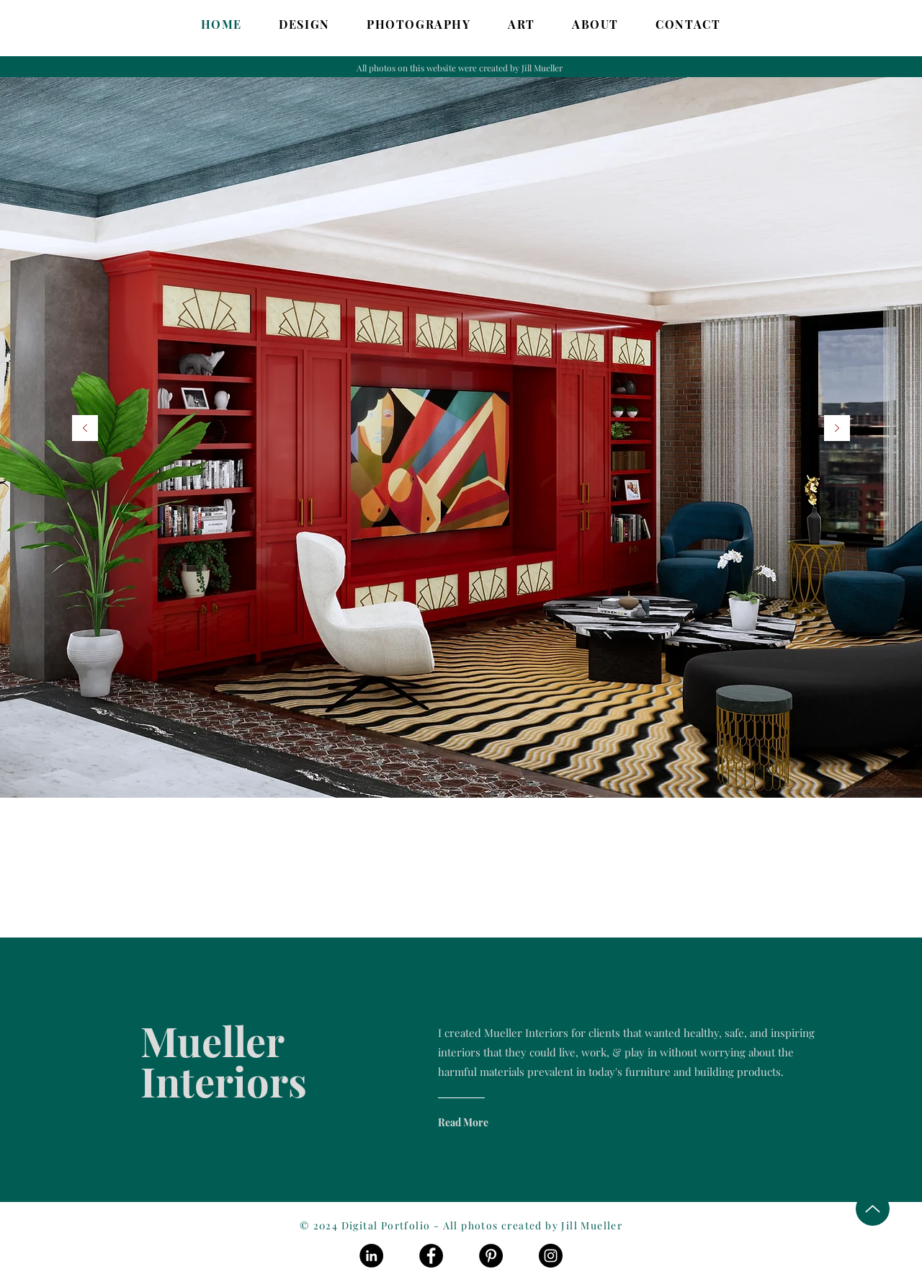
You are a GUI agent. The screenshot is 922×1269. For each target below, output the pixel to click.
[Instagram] (551, 1256)
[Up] (873, 1209)
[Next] (837, 429)
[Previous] (85, 429)
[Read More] (496, 1122)
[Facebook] (431, 1256)
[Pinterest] (491, 1256)
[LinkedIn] (371, 1256)
